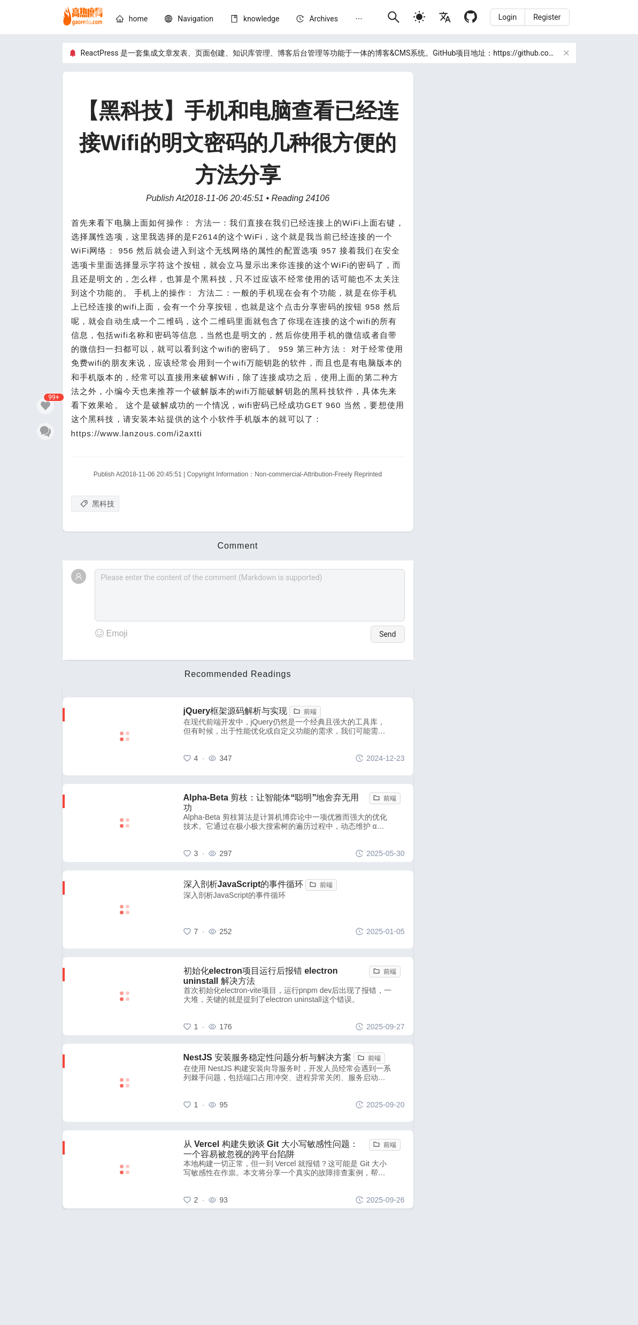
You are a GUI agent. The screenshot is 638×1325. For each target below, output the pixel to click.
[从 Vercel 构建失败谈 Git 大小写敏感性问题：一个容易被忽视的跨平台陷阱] (294, 1169)
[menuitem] (131, 20)
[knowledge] (261, 18)
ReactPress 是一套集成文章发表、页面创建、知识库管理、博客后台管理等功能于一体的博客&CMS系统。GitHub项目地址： (287, 53)
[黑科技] (95, 503)
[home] (83, 17)
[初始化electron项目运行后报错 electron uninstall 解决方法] (294, 996)
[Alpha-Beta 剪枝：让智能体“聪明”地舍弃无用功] (294, 822)
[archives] (323, 18)
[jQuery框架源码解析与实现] (294, 736)
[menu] (247, 20)
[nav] (195, 18)
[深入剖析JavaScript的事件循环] (294, 909)
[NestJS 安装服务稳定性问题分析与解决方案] (294, 1082)
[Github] (470, 17)
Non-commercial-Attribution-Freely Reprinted (318, 474)
